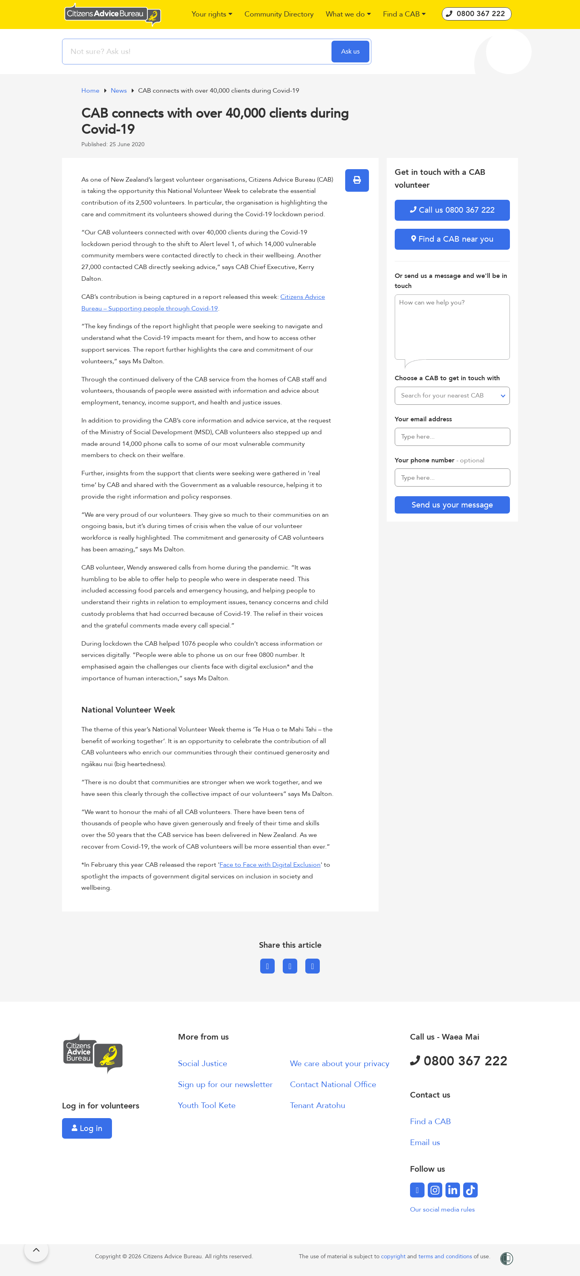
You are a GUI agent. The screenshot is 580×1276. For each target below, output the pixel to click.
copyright (394, 1256)
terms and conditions (446, 1256)
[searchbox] (197, 51)
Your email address (423, 419)
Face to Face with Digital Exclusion (270, 864)
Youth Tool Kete (207, 1105)
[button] (212, 14)
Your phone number (440, 460)
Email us (425, 1142)
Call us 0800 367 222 (452, 210)
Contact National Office (333, 1084)
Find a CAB (430, 1121)
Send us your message (452, 504)
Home (91, 90)
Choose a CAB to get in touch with (447, 378)
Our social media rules (442, 1209)
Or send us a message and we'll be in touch (451, 281)
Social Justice (202, 1063)
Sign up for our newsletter (225, 1084)
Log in (87, 1128)
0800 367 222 (459, 1061)
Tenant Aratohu (317, 1105)
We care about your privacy (339, 1063)
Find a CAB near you (452, 239)
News (119, 90)
